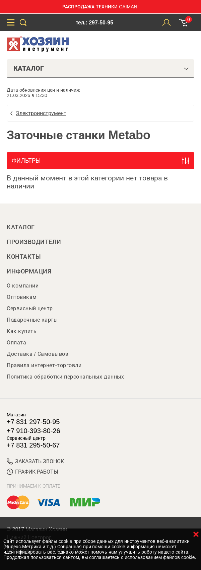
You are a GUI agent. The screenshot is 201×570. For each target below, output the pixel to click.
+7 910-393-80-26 (33, 430)
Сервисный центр (30, 308)
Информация (29, 271)
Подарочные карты (32, 320)
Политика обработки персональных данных (65, 377)
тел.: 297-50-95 (94, 22)
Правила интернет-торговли (44, 365)
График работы (32, 472)
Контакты (24, 256)
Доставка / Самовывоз (37, 354)
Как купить (22, 331)
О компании (23, 286)
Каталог (21, 227)
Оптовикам (22, 297)
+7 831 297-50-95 (33, 421)
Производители (34, 242)
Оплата (16, 342)
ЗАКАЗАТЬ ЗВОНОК (35, 461)
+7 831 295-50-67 (33, 445)
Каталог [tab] (101, 68)
